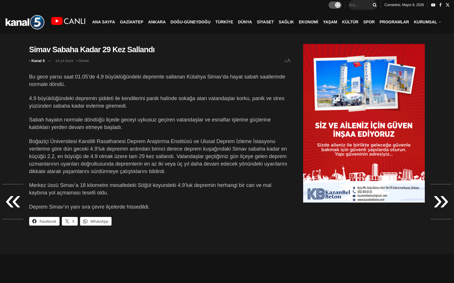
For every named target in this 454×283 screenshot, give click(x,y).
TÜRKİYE (224, 22)
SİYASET (265, 22)
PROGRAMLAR (394, 22)
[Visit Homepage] (24, 22)
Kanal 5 (38, 61)
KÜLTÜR (350, 22)
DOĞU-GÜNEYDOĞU (190, 22)
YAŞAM (330, 22)
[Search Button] (373, 5)
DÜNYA (245, 22)
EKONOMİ (308, 22)
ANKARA (157, 22)
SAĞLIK (286, 22)
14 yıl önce (64, 61)
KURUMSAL (425, 22)
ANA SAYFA (103, 22)
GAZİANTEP (131, 22)
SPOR (369, 22)
